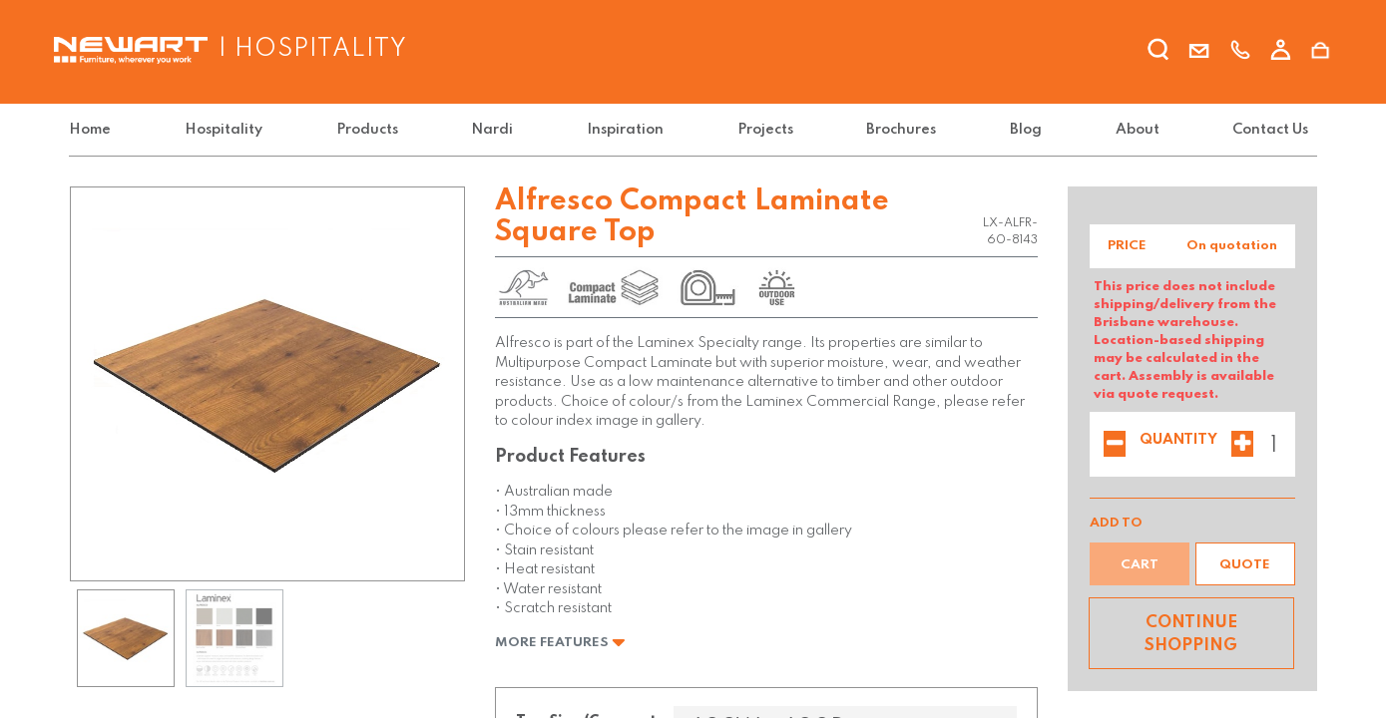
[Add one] (1242, 446)
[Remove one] (1115, 446)
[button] (1245, 563)
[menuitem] (94, 130)
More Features (560, 642)
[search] (1158, 53)
